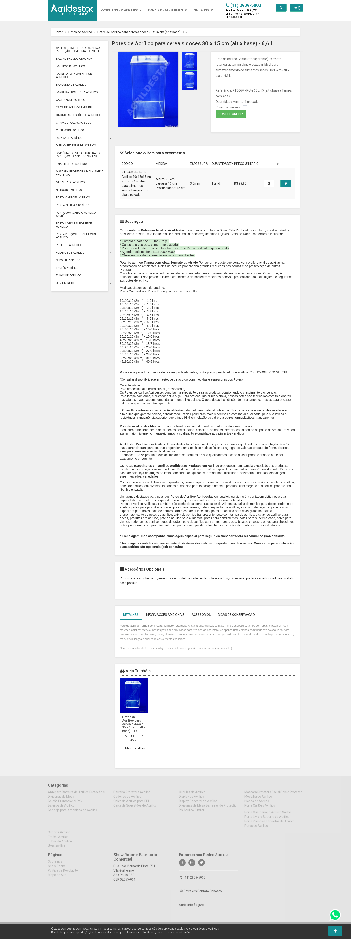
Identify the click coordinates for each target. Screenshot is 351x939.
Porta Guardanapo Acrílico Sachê (76, 214)
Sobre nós (55, 864)
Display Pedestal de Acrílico (76, 145)
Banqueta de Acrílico (71, 84)
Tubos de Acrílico (68, 275)
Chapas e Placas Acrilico (73, 122)
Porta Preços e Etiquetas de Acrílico (76, 236)
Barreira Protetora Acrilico (77, 92)
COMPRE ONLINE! (230, 114)
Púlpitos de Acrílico (70, 252)
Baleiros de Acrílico (70, 66)
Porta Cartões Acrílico (73, 197)
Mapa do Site (57, 878)
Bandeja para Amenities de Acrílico (75, 75)
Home (59, 32)
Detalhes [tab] (130, 614)
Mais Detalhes (135, 748)
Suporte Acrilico (68, 260)
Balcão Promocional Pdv (74, 58)
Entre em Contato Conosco (201, 894)
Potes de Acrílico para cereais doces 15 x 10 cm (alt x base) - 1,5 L (134, 724)
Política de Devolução (63, 873)
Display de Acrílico (69, 138)
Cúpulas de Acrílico (70, 130)
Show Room (56, 869)
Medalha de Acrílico (70, 182)
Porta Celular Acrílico (72, 205)
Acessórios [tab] (201, 614)
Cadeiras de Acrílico (70, 99)
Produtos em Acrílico (121, 10)
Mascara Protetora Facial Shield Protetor (80, 173)
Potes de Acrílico (80, 32)
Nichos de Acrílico (69, 190)
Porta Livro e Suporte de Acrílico (74, 225)
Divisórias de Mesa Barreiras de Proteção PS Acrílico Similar (78, 155)
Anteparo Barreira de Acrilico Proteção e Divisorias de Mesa (78, 49)
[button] (335, 931)
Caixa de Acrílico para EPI (74, 107)
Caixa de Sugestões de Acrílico (78, 115)
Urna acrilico (66, 283)
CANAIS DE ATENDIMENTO (167, 10)
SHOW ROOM (203, 10)
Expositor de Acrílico (71, 164)
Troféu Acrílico (67, 267)
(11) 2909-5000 (192, 880)
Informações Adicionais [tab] (165, 614)
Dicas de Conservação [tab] (236, 614)
